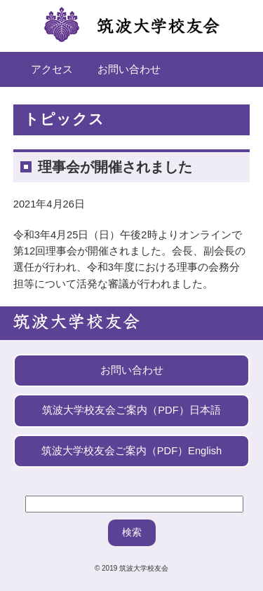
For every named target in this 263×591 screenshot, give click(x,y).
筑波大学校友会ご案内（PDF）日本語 (131, 410)
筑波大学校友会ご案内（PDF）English (131, 450)
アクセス (52, 69)
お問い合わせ (129, 69)
